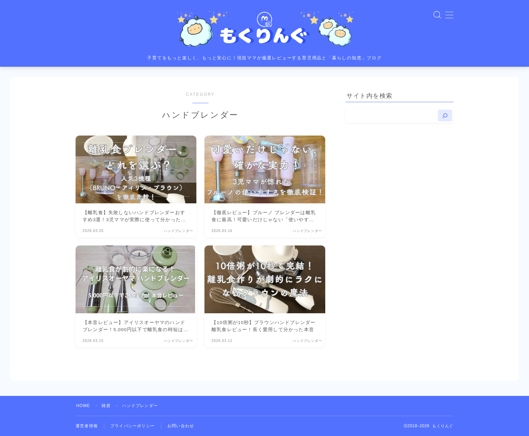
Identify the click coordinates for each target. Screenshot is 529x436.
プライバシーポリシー (132, 426)
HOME (83, 405)
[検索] (445, 115)
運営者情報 (87, 426)
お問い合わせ (180, 426)
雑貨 (106, 405)
